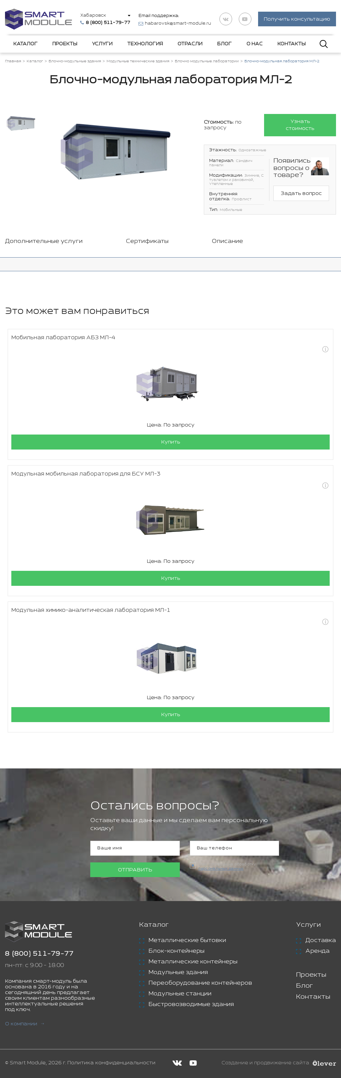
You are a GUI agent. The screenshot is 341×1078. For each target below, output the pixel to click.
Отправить (135, 870)
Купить (170, 442)
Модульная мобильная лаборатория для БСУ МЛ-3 (86, 474)
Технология (145, 44)
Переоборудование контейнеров (200, 983)
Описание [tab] (227, 241)
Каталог (25, 44)
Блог (224, 44)
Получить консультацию (297, 19)
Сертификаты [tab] (147, 241)
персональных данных (221, 869)
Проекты (64, 44)
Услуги (102, 44)
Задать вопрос (301, 193)
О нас (254, 44)
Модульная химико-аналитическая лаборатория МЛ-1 (90, 610)
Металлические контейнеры (193, 961)
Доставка (320, 940)
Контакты (291, 44)
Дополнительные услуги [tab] (44, 241)
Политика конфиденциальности (111, 1063)
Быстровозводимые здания (191, 1004)
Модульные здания (178, 972)
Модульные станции (180, 993)
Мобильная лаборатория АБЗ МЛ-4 (63, 338)
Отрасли (189, 44)
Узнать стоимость (300, 125)
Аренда (317, 951)
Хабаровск (93, 15)
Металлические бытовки (187, 940)
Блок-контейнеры (176, 951)
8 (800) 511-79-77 (39, 954)
